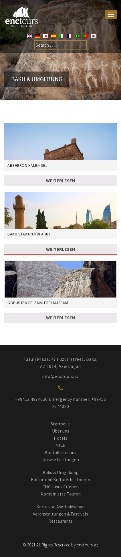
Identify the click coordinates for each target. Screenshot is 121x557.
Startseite (61, 424)
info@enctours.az (60, 376)
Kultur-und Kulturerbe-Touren (60, 479)
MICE (60, 445)
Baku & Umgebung (61, 472)
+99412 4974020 (31, 399)
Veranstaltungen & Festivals (60, 514)
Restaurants (60, 521)
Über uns (60, 431)
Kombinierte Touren (61, 494)
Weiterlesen (60, 180)
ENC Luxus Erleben (60, 486)
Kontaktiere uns (60, 452)
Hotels (60, 438)
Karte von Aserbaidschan (60, 507)
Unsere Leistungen (60, 459)
